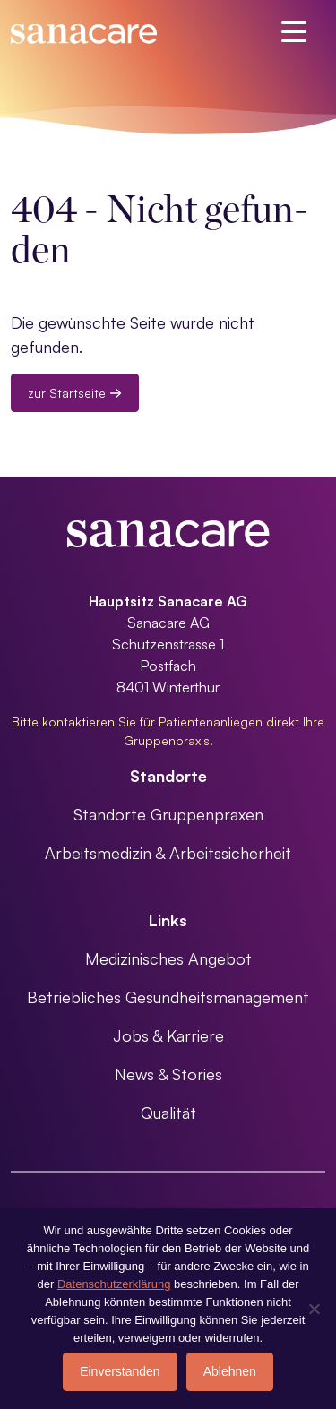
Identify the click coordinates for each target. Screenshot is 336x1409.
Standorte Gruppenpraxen (168, 814)
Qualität (168, 1112)
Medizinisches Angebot (168, 958)
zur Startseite (75, 392)
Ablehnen (229, 1371)
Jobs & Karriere (168, 1035)
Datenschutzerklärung (113, 1284)
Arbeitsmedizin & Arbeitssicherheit (168, 853)
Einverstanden (120, 1371)
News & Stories (168, 1074)
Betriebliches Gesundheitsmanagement (168, 997)
